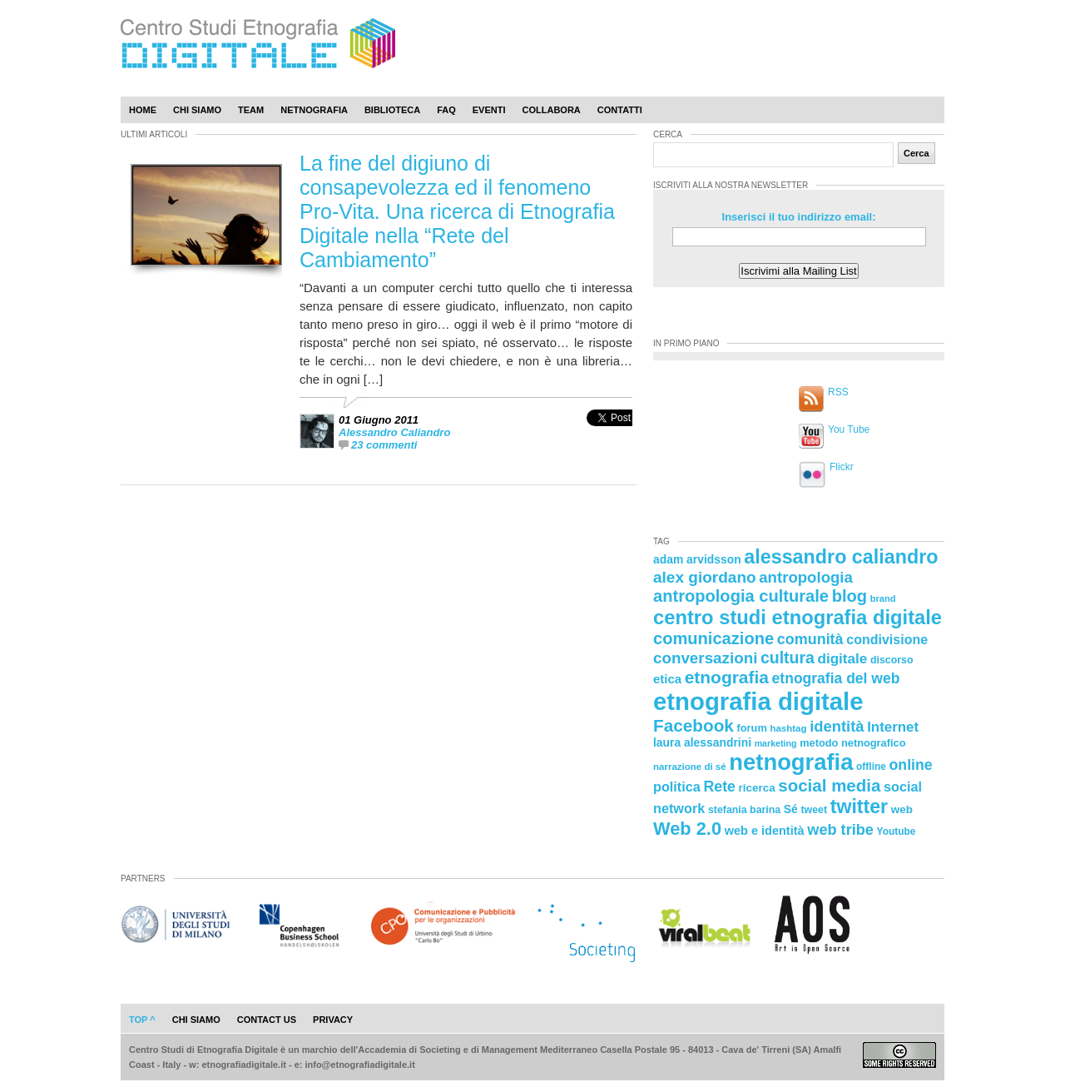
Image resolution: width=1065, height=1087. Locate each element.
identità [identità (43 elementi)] (837, 726)
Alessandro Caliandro (394, 432)
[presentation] (609, 435)
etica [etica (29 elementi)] (667, 679)
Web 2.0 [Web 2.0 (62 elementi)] (687, 828)
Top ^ (142, 1020)
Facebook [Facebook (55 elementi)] (693, 725)
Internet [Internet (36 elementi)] (893, 727)
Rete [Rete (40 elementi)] (719, 786)
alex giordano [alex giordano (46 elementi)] (704, 577)
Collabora (552, 110)
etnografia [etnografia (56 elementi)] (727, 677)
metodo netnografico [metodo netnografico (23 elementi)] (852, 743)
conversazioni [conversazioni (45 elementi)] (705, 658)
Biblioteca (392, 110)
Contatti (619, 110)
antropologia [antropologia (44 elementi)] (806, 577)
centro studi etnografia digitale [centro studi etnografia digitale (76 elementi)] (797, 617)
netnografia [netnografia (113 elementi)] (791, 762)
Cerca (916, 153)
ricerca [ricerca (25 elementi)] (757, 788)
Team (251, 110)
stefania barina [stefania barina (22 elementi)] (744, 810)
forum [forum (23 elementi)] (752, 728)
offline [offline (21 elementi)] (871, 766)
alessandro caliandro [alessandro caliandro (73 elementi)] (841, 557)
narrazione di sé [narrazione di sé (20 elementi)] (689, 767)
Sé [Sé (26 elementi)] (791, 809)
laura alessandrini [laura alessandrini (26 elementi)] (702, 742)
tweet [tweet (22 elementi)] (813, 810)
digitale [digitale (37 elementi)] (842, 659)
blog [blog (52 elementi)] (849, 596)
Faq (446, 110)
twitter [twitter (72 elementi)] (859, 806)
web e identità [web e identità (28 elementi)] (765, 830)
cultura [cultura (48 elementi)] (787, 657)
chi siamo (196, 1020)
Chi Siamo (197, 110)
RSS (838, 392)
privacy (333, 1020)
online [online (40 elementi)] (911, 765)
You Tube (848, 429)
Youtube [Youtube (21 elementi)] (896, 831)
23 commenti (384, 445)
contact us (266, 1020)
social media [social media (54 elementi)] (829, 785)
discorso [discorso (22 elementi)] (892, 660)
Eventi (489, 110)
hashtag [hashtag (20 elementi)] (788, 728)
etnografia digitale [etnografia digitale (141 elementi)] (758, 701)
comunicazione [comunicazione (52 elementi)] (713, 638)
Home (142, 110)
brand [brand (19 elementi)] (883, 598)
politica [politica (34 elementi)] (677, 786)
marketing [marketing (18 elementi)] (776, 743)
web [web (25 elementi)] (902, 809)
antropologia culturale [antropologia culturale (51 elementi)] (741, 596)
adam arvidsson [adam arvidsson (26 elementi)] (697, 559)
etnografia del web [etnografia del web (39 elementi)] (836, 678)
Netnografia (314, 110)
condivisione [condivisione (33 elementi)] (887, 639)
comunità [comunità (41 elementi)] (810, 639)
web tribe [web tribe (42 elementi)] (840, 829)
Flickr (842, 467)
